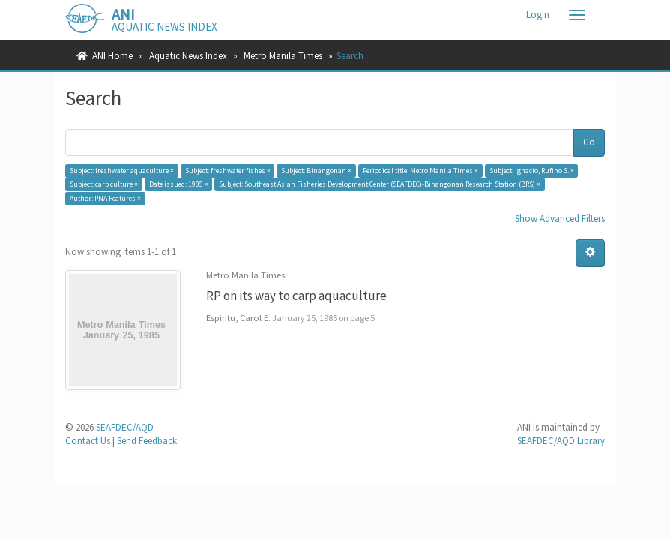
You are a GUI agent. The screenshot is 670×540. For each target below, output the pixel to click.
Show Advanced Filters (560, 218)
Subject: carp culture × (104, 184)
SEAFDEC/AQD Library (561, 440)
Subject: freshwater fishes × (228, 171)
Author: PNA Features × (105, 198)
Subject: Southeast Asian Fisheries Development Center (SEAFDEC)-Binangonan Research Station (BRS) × (379, 184)
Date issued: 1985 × (178, 184)
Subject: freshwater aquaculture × (122, 171)
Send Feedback (147, 440)
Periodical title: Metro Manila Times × (420, 171)
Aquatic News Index (188, 56)
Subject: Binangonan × (316, 171)
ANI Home (112, 56)
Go (589, 142)
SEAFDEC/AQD (125, 427)
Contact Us (87, 440)
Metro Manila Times (283, 56)
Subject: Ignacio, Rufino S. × (531, 171)
